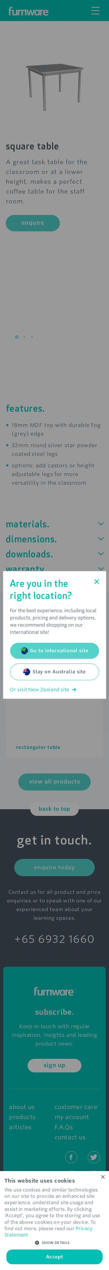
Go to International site (54, 650)
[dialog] (54, 1220)
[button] (54, 1243)
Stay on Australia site (54, 671)
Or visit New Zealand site (43, 689)
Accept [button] (54, 1257)
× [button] (102, 1177)
